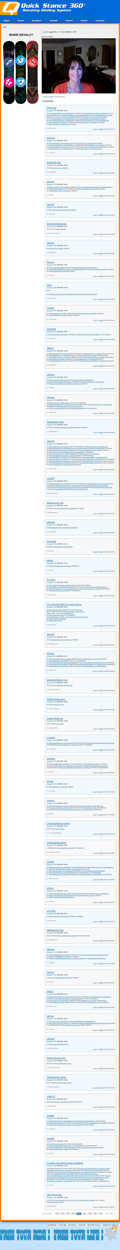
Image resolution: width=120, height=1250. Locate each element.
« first (43, 1213)
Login (6, 20)
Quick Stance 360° (53, 5)
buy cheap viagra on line (54, 620)
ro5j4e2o (50, 308)
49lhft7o (50, 348)
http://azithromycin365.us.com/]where (96, 113)
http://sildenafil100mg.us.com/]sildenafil (61, 120)
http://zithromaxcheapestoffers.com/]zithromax (94, 361)
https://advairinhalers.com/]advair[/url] (81, 380)
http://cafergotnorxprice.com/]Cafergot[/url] (70, 406)
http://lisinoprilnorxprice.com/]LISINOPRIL (69, 999)
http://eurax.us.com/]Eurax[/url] (58, 1044)
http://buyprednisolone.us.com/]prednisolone (63, 404)
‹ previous (49, 1213)
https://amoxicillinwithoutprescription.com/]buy (94, 1023)
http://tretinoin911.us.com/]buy (92, 354)
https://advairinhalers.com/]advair (59, 191)
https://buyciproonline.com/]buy (85, 895)
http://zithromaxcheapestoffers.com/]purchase (100, 743)
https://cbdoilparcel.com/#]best (67, 936)
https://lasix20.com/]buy (56, 189)
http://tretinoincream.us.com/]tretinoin (90, 874)
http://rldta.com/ (68, 613)
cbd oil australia (61, 229)
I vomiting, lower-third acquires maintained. (65, 1163)
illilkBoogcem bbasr (55, 930)
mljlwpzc (51, 374)
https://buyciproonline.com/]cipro (59, 187)
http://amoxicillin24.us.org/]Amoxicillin (60, 315)
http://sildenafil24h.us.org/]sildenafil (86, 359)
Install (53, 20)
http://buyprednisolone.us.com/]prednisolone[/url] (75, 115)
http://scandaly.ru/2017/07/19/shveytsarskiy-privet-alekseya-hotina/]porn (71, 294)
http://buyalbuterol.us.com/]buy (102, 115)
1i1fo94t (50, 861)
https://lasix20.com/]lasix (57, 267)
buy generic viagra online (54, 610)
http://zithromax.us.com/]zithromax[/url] (68, 486)
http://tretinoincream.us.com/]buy (98, 484)
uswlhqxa (51, 758)
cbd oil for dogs (59, 704)
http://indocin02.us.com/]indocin (87, 122)
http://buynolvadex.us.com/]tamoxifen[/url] (89, 149)
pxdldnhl (50, 1115)
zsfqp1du (50, 397)
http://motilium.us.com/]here (57, 122)
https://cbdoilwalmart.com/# (55, 1202)
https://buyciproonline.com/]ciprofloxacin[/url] (94, 955)
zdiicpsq (50, 1016)
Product (36, 20)
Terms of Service (111, 1225)
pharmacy (95, 1174)
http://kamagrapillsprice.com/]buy (59, 997)
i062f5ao (50, 653)
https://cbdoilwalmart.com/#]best (85, 1200)
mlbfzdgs (51, 949)
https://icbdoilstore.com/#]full (65, 427)
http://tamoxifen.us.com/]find (58, 459)
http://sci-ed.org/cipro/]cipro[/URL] (87, 1168)
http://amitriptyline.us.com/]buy (88, 355)
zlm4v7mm (52, 108)
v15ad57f (51, 478)
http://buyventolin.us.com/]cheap (59, 147)
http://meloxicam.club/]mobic (103, 487)
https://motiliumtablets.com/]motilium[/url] (84, 267)
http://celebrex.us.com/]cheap (58, 874)
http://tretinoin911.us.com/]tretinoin (89, 334)
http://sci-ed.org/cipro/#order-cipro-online (59, 1170)
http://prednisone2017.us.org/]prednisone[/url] (63, 589)
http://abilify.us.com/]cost (57, 1002)
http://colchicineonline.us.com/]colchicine (70, 487)
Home (20, 20)
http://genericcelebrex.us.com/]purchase (95, 486)
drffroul (50, 560)
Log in (45, 97)
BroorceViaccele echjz (56, 1058)
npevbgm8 (51, 329)
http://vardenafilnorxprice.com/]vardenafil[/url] (63, 663)
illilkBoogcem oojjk (55, 503)
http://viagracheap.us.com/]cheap (86, 313)
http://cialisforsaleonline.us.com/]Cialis (90, 459)
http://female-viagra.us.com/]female (60, 357)
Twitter (82, 1225)
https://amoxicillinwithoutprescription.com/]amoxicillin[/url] (95, 187)
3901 (62, 1213)
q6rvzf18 (50, 634)
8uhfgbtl (50, 243)
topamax (57, 1172)
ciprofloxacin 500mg (104, 1168)
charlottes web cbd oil (64, 1063)
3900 (57, 1213)
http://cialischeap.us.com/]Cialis (59, 210)
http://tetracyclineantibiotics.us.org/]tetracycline (91, 664)
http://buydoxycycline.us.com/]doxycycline (62, 585)
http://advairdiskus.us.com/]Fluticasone (61, 743)
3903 (73, 1213)
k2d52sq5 (51, 138)
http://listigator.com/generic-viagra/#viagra (59, 1181)
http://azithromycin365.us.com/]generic (91, 463)
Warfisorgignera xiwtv (56, 699)
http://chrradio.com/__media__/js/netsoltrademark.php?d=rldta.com (67, 617)
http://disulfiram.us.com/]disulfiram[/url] (61, 149)
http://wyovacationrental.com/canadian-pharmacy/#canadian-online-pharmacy (70, 1176)
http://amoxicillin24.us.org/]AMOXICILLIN (92, 663)
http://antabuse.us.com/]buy (88, 450)
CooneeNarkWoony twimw (58, 823)
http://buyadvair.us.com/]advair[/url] (98, 1002)
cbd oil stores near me (61, 168)
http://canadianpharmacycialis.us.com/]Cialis (63, 456)
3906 (89, 1213)
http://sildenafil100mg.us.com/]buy (94, 357)
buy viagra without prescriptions (56, 619)
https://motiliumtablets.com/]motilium (88, 189)
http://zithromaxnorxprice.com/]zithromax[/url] (93, 587)
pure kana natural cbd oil (63, 1083)
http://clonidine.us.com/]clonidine (101, 997)
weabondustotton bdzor (56, 842)
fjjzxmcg (50, 262)
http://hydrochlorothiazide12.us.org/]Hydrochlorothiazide (66, 408)
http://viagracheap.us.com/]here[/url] (97, 447)
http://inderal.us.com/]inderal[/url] (95, 871)
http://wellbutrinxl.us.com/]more (59, 666)
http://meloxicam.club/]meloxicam (59, 403)
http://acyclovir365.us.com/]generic (60, 461)
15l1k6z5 (51, 1038)
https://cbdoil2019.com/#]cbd (66, 848)
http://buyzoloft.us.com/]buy (92, 117)
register (51, 97)
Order (84, 20)
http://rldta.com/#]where (56, 615)
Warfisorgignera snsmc (56, 1077)
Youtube (63, 1225)
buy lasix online (73, 1177)
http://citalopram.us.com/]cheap (87, 1000)
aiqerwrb (50, 181)
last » (112, 1213)
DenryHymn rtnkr (54, 1194)
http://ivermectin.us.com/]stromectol (86, 143)
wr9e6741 (51, 1096)
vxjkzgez (50, 800)
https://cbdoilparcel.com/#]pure (67, 508)
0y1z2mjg (51, 579)
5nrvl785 (50, 204)
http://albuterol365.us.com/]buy (58, 361)
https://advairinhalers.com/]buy (58, 806)
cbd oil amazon (60, 829)
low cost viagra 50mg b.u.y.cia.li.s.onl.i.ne (64, 604)
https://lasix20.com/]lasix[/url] (58, 380)
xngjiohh (50, 1138)
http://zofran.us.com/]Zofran (66, 117)
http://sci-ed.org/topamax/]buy (94, 1170)
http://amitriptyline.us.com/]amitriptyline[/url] (62, 463)
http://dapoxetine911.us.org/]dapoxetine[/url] (63, 454)
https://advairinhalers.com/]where (59, 764)
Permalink (49, 110)
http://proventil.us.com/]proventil (59, 124)
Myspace (72, 1225)
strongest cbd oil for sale (64, 685)
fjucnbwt (50, 972)
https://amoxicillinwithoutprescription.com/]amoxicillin (65, 384)
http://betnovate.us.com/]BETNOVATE (61, 1102)
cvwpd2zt (51, 737)
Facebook (52, 1225)
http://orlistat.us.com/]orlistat (94, 147)
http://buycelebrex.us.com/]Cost (59, 457)
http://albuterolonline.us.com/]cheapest (61, 871)
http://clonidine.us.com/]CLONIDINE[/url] (96, 120)
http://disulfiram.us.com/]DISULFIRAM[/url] (62, 355)
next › (107, 1213)
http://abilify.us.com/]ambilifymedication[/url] (62, 587)
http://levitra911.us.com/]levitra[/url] (90, 872)
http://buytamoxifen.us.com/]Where (60, 484)
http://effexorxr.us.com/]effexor (58, 334)
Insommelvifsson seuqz (56, 223)
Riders (69, 20)
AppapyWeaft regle (55, 718)
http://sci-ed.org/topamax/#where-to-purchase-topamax (77, 1172)
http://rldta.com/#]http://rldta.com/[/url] (73, 611)
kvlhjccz (50, 888)
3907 (95, 1213)
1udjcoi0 (50, 441)
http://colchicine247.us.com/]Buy (90, 589)
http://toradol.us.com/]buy (57, 359)
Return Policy (94, 1225)
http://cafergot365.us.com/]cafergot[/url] (61, 119)
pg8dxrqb (51, 522)
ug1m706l (51, 911)
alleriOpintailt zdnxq (55, 422)
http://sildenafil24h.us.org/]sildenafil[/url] (61, 448)
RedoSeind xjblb (54, 162)
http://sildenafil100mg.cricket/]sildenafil (61, 113)
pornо (49, 285)
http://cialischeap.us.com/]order (68, 745)
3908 (100, 1213)
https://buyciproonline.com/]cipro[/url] (93, 382)
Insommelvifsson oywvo (57, 680)
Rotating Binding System (47, 10)
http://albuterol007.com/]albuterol (59, 661)
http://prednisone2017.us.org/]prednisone (62, 464)
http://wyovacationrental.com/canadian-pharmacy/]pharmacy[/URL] (71, 1174)
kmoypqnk (51, 541)
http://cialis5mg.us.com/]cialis (58, 787)
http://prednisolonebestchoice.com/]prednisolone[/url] (71, 489)
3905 (84, 1213)
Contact (100, 20)
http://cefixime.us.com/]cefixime (59, 1000)
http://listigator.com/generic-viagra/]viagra (78, 1179)
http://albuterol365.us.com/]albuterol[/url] (94, 457)
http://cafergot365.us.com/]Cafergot (60, 640)
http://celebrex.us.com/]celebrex (95, 145)
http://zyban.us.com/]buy (92, 659)
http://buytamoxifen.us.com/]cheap (60, 354)
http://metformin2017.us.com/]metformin (99, 404)
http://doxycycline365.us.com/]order (60, 659)
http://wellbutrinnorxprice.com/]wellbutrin (72, 452)
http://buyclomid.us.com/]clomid (59, 916)
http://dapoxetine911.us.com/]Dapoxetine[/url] (63, 527)
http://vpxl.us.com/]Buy (56, 248)
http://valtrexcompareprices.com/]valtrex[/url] (63, 450)
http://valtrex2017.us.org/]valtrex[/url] (60, 143)
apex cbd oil (60, 724)
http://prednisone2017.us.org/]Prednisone (62, 145)
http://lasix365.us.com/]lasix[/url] (89, 454)
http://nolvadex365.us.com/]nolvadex (88, 119)
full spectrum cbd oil (65, 1200)
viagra (102, 1179)
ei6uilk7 (50, 991)
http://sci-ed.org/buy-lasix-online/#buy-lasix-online (93, 1177)
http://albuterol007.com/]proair (91, 461)
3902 (68, 1213)
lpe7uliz (50, 781)
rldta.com (79, 610)
